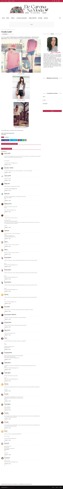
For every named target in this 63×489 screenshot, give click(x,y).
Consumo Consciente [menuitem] (22, 18)
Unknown (6, 294)
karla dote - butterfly (8, 167)
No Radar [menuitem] (40, 18)
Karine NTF (6, 443)
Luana (5, 338)
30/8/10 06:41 (6, 432)
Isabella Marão (7, 362)
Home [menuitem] (3, 18)
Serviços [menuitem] (46, 18)
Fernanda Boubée (8, 352)
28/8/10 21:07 (6, 323)
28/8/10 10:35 (6, 194)
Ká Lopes (6, 394)
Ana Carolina (7, 306)
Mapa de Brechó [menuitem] (32, 18)
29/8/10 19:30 (6, 395)
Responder (6, 164)
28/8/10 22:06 (6, 353)
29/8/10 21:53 (6, 405)
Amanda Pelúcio (7, 322)
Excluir (10, 164)
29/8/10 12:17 (6, 363)
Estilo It (6, 241)
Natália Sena (7, 183)
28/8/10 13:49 (6, 250)
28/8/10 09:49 (6, 176)
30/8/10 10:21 (6, 444)
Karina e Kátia (7, 153)
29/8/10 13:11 (6, 385)
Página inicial (3, 29)
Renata (5, 431)
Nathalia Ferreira (8, 203)
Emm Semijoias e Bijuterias (10, 314)
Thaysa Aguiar (7, 372)
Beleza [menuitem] (12, 18)
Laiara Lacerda (7, 175)
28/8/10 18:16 (6, 307)
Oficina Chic (7, 193)
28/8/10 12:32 (6, 231)
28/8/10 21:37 (6, 331)
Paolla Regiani (7, 404)
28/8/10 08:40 (6, 154)
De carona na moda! (10, 487)
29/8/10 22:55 (6, 414)
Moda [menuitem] (7, 18)
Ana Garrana (7, 457)
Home (53, 487)
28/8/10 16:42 (6, 295)
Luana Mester (5, 34)
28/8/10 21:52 (6, 339)
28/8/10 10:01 (6, 184)
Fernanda (6, 413)
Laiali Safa (6, 230)
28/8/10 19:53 (6, 315)
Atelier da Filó (7, 330)
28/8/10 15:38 (6, 258)
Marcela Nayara (7, 257)
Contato (60, 487)
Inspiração (8, 29)
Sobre (57, 487)
